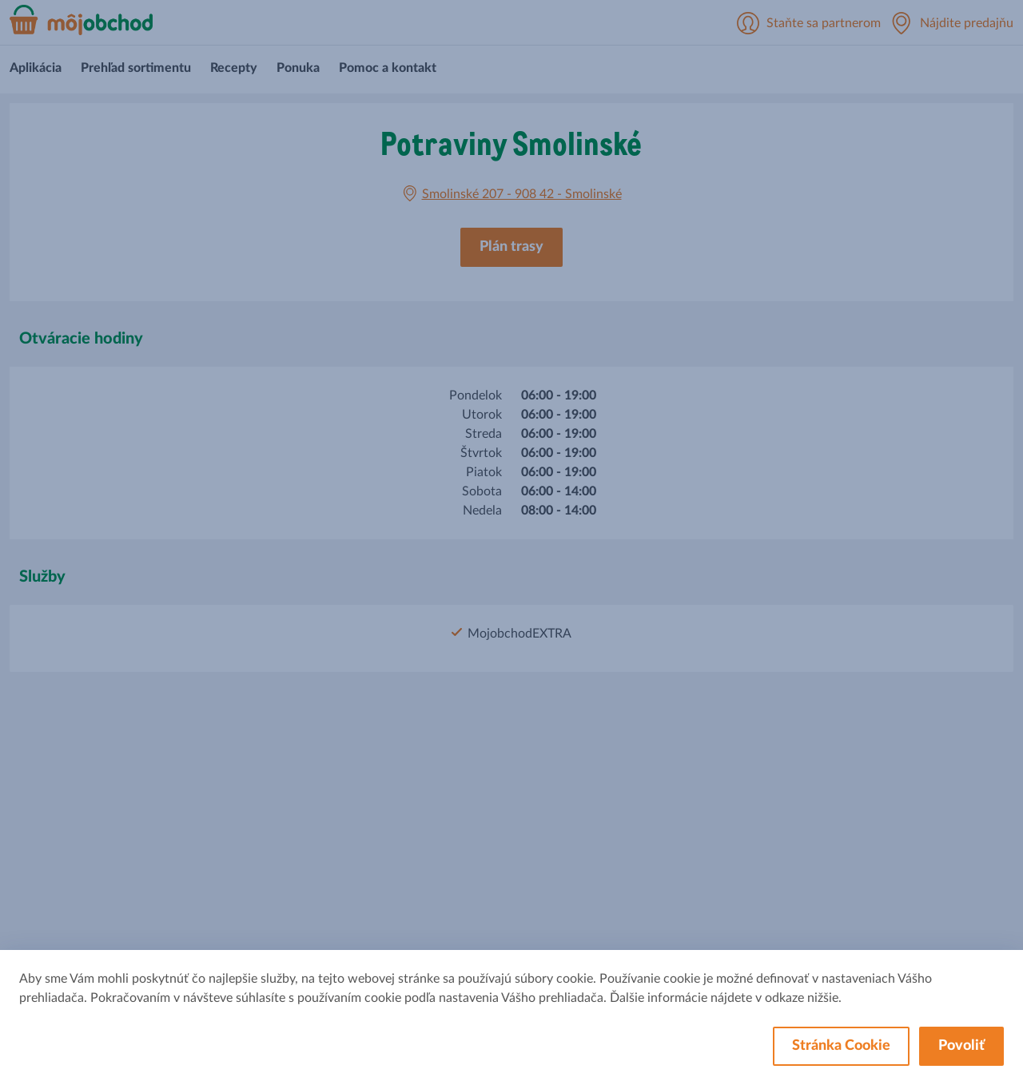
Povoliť (961, 1046)
